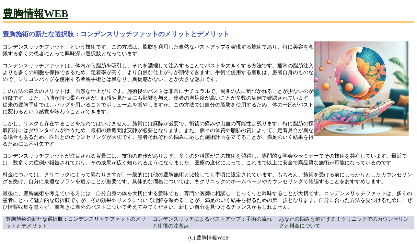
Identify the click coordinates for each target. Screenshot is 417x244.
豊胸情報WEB (35, 13)
